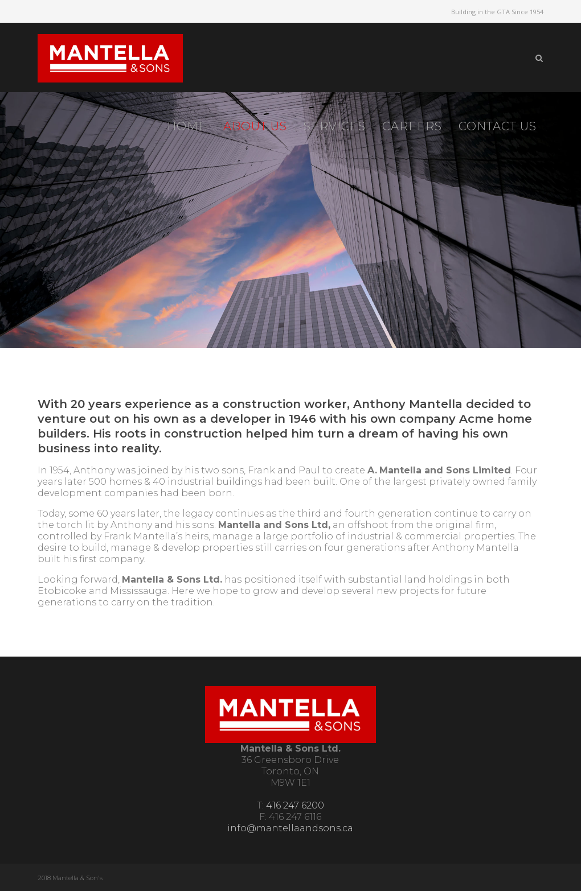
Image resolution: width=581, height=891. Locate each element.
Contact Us (498, 126)
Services (335, 126)
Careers (412, 126)
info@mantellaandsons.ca (290, 828)
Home (187, 126)
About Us (255, 126)
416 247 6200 (295, 805)
